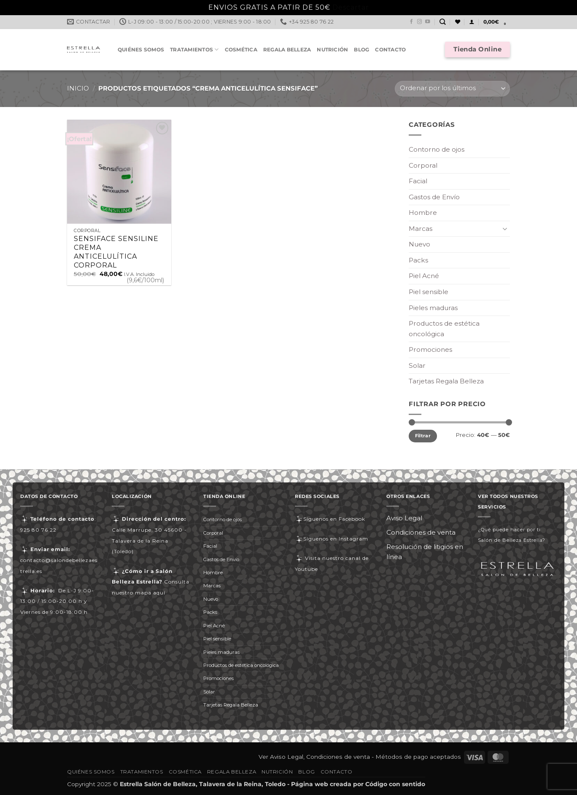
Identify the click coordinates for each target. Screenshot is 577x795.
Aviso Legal (404, 518)
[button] (471, 22)
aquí (159, 592)
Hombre (423, 213)
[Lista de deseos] (457, 22)
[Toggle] (505, 228)
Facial (418, 181)
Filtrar (423, 436)
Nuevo (419, 244)
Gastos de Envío (434, 197)
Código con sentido (395, 784)
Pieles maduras (433, 308)
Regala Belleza (287, 49)
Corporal (423, 165)
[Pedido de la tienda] (452, 88)
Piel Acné (424, 276)
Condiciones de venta (421, 532)
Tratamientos (194, 50)
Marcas (420, 229)
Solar (417, 365)
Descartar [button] (350, 7)
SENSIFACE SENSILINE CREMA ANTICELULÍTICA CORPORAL (116, 252)
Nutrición (332, 49)
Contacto (390, 49)
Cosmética (241, 49)
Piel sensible (428, 292)
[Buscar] (442, 22)
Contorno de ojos (436, 149)
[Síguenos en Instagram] (419, 21)
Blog (361, 49)
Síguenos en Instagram (331, 538)
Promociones (430, 349)
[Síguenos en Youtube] (427, 21)
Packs (418, 260)
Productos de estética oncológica (444, 328)
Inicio (78, 88)
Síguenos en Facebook (330, 519)
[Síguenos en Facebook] (411, 21)
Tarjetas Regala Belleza (446, 381)
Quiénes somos (141, 49)
